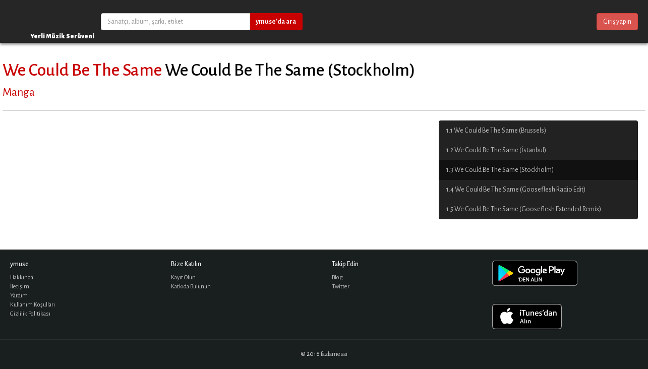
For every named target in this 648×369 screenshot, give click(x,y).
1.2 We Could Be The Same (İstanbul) (496, 150)
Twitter (340, 286)
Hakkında (21, 277)
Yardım (19, 295)
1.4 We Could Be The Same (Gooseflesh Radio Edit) (515, 189)
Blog (337, 277)
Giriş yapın (617, 21)
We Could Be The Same (82, 70)
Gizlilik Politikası (30, 314)
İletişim (19, 286)
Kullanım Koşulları (32, 304)
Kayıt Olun (183, 277)
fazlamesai (334, 354)
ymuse (40, 21)
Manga (19, 92)
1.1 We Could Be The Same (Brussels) (496, 130)
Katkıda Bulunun (191, 286)
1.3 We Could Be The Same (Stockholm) (500, 169)
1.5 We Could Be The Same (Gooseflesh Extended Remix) (523, 209)
